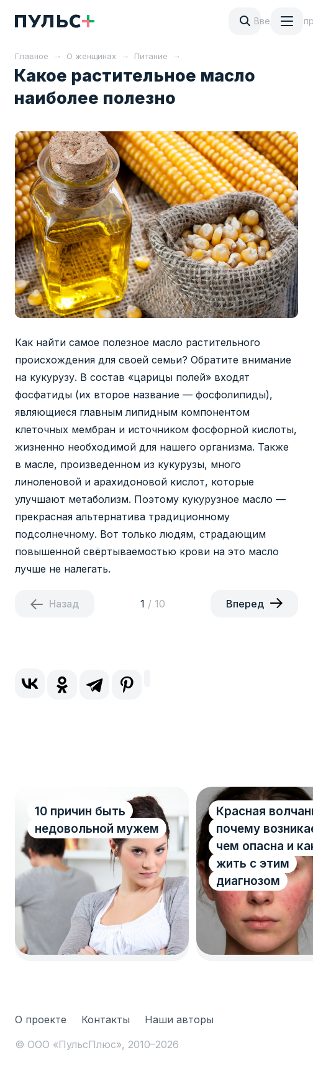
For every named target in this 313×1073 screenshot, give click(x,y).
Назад (64, 603)
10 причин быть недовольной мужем (97, 820)
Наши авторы (179, 1019)
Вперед (245, 603)
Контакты (105, 1019)
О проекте (40, 1019)
